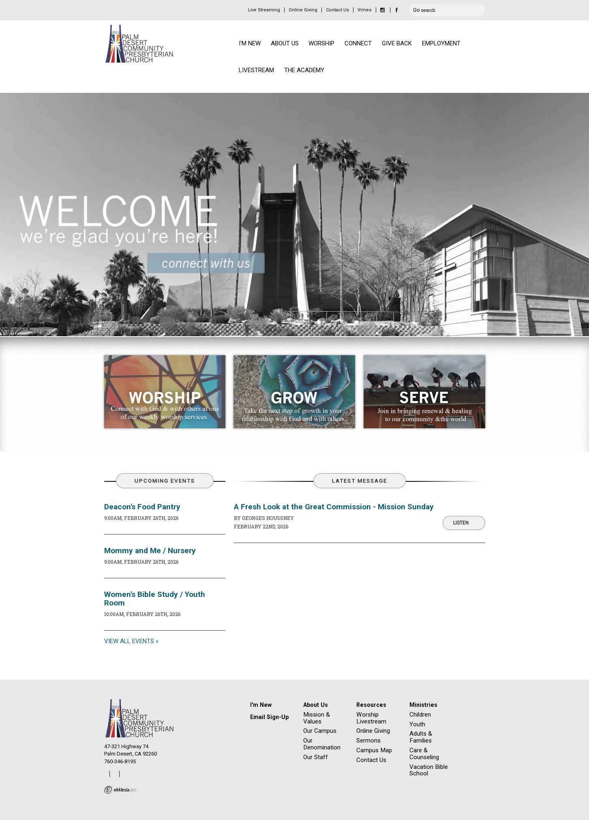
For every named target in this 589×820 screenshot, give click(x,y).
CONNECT (358, 43)
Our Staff (315, 757)
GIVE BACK (397, 43)
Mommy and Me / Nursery (150, 550)
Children (420, 714)
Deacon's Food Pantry (142, 506)
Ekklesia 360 (120, 790)
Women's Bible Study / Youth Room (154, 598)
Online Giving (303, 10)
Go (416, 9)
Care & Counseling (424, 754)
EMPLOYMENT (441, 43)
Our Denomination (322, 744)
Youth (417, 724)
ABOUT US (285, 43)
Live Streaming (264, 10)
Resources (371, 705)
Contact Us (337, 10)
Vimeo (365, 10)
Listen (461, 523)
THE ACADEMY (304, 70)
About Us (315, 705)
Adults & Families (420, 737)
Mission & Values (316, 718)
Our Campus (319, 730)
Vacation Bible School (428, 770)
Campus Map (374, 750)
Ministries (423, 705)
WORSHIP (321, 43)
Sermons (368, 740)
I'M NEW (250, 43)
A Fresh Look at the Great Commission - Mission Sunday (334, 506)
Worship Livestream (371, 718)
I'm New (261, 705)
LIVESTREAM (256, 70)
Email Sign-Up (269, 717)
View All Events (129, 641)
